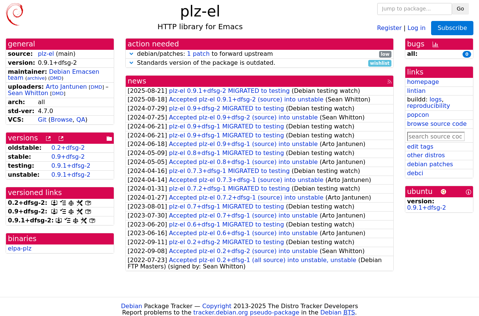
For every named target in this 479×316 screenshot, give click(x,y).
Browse (62, 119)
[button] (131, 53)
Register (389, 27)
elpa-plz (19, 248)
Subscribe (452, 27)
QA (80, 119)
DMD (56, 78)
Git (42, 119)
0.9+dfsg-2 (68, 156)
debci (415, 173)
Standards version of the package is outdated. (259, 63)
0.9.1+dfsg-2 (70, 165)
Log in (416, 27)
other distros (426, 155)
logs (436, 99)
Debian (131, 306)
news (137, 81)
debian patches (430, 164)
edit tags (420, 146)
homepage (423, 81)
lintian (416, 90)
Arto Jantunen (66, 86)
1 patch (198, 53)
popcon (418, 114)
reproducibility (428, 105)
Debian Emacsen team (53, 75)
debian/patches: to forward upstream (259, 54)
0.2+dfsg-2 (68, 147)
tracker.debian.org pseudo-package (246, 312)
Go (460, 9)
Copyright (216, 306)
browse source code (437, 123)
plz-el (46, 53)
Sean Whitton (28, 93)
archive (36, 78)
